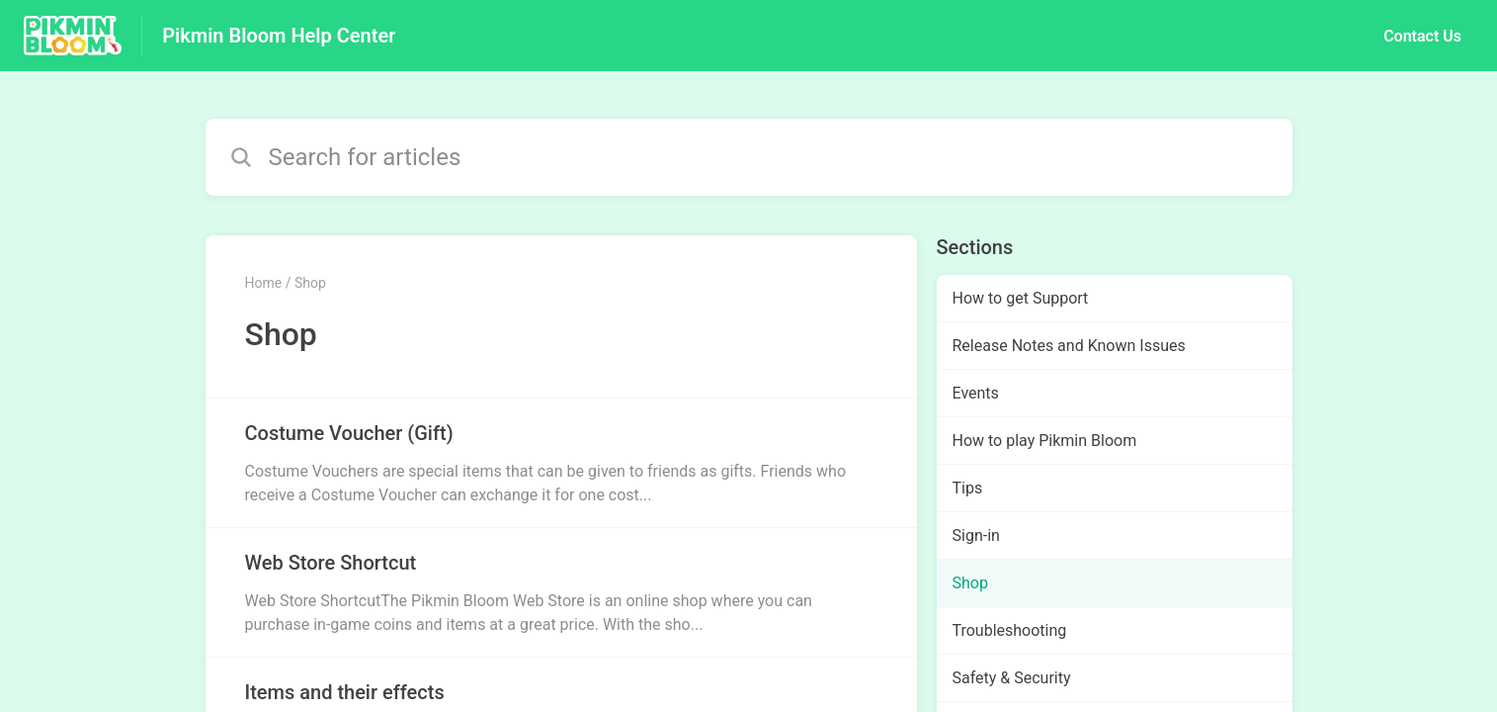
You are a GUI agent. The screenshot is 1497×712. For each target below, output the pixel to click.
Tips (968, 488)
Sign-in (976, 535)
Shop (970, 583)
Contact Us (1422, 36)
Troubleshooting (1010, 630)
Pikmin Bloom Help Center (278, 35)
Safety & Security (1012, 677)
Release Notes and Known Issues (1069, 345)
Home (264, 283)
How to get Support (1021, 298)
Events (976, 393)
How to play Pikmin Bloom (1045, 440)
